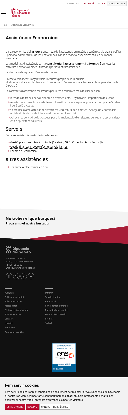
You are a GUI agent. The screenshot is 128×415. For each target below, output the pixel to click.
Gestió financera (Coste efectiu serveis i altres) (39, 146)
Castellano (73, 3)
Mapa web (10, 327)
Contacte (9, 318)
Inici (5, 24)
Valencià (89, 3)
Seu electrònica (52, 297)
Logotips (9, 322)
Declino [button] (32, 407)
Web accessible (116, 3)
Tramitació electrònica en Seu (29, 167)
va (103, 3)
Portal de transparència (56, 305)
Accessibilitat (11, 305)
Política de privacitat (14, 297)
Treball (48, 322)
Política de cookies (13, 301)
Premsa (48, 318)
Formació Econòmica (23, 151)
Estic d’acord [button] (15, 407)
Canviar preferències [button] (54, 407)
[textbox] (64, 113)
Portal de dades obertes (56, 310)
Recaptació (50, 301)
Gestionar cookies (14, 332)
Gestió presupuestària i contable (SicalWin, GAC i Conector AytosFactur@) (56, 142)
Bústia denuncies (13, 314)
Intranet (49, 292)
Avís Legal (9, 292)
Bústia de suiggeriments (16, 310)
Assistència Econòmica (23, 24)
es (99, 3)
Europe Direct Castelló (55, 314)
